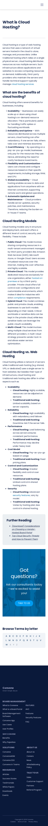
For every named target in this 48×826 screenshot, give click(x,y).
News (29, 760)
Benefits (6, 738)
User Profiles (8, 729)
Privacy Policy (33, 822)
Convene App (9, 720)
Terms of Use (22, 822)
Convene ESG (9, 760)
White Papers (8, 787)
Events (5, 795)
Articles (6, 774)
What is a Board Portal (12, 709)
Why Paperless (9, 742)
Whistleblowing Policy (33, 766)
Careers (30, 756)
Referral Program (34, 790)
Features (29, 713)
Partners (30, 785)
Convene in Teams (11, 764)
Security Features (33, 717)
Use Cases (7, 724)
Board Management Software (11, 715)
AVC (27, 709)
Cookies (13, 822)
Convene (7, 752)
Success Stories (10, 778)
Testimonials (8, 783)
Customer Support (35, 781)
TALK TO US (24, 603)
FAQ (27, 721)
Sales (29, 777)
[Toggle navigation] (42, 4)
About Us (31, 752)
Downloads (7, 791)
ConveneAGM (9, 756)
